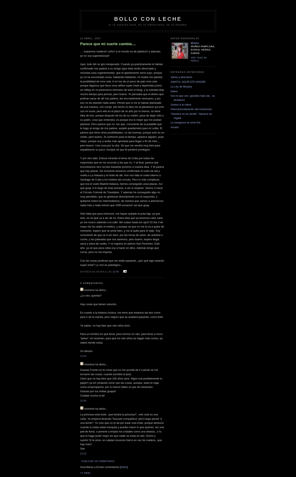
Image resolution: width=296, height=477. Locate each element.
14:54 (83, 356)
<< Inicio (85, 472)
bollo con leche (148, 19)
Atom (124, 467)
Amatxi (175, 127)
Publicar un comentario (97, 461)
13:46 (116, 272)
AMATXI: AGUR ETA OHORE (188, 81)
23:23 (83, 454)
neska (195, 43)
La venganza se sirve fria (185, 122)
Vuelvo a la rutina (181, 104)
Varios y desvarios (181, 77)
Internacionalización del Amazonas (191, 109)
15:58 (83, 401)
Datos (174, 91)
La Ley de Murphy (181, 86)
